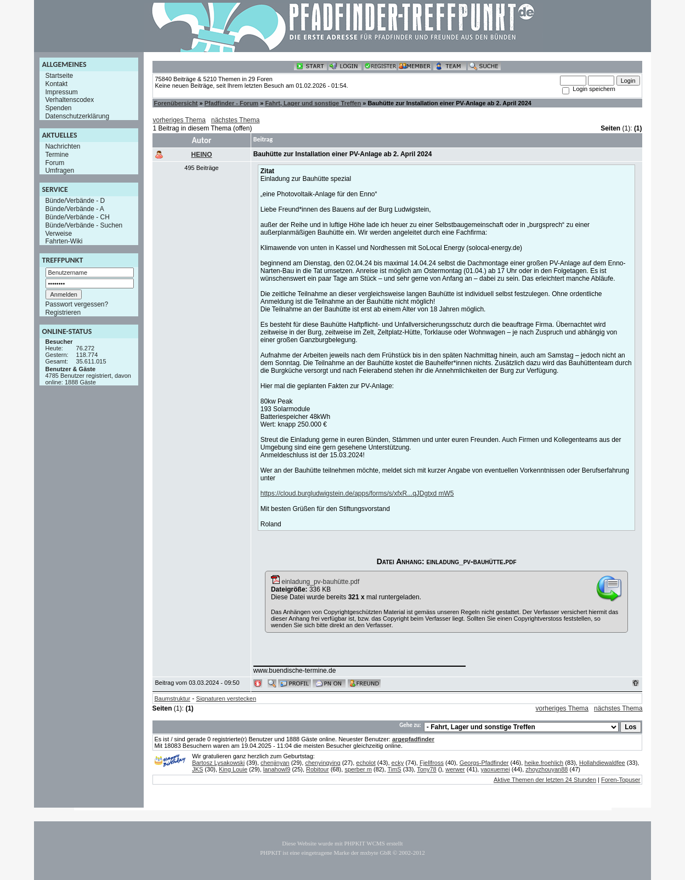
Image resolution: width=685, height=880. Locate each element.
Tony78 (426, 769)
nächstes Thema (235, 120)
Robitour (317, 769)
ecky (398, 762)
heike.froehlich (543, 762)
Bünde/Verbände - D (75, 201)
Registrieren (63, 312)
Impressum (61, 91)
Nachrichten (62, 146)
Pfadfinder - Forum (231, 103)
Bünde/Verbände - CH (77, 217)
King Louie (233, 769)
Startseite (59, 76)
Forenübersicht (175, 103)
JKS (197, 769)
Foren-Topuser (621, 779)
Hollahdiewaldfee (602, 762)
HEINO (201, 154)
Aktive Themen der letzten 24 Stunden (545, 779)
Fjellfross (432, 762)
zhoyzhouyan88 (546, 769)
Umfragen (59, 170)
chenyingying (322, 762)
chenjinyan (275, 762)
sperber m (358, 769)
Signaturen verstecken (226, 698)
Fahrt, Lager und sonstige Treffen (313, 103)
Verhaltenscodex (69, 100)
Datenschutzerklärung (77, 116)
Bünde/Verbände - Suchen (83, 225)
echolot (365, 762)
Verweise (58, 233)
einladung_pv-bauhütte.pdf (315, 582)
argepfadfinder (413, 739)
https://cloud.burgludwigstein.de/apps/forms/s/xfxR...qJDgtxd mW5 (357, 493)
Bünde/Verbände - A (74, 209)
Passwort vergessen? (76, 304)
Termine (57, 154)
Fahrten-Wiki (63, 241)
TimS (394, 769)
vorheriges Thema (179, 120)
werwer (455, 769)
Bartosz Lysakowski (218, 762)
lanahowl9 (277, 769)
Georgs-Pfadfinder (484, 762)
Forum (54, 162)
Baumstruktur (172, 698)
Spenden (58, 108)
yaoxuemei (494, 769)
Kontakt (56, 84)
